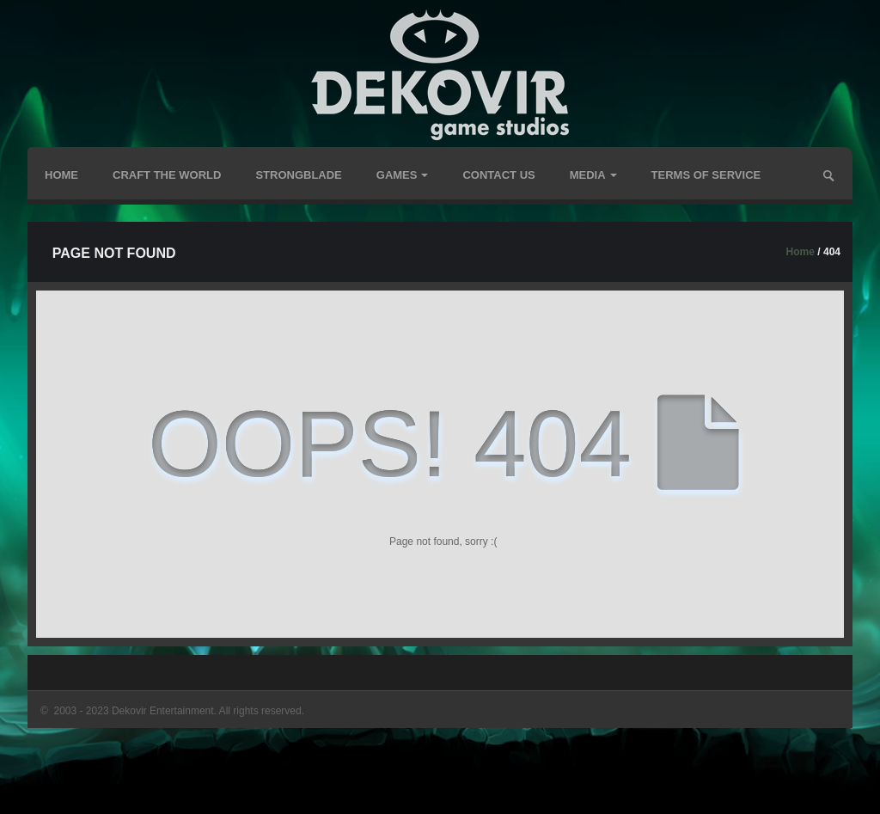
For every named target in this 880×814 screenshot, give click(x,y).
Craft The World (167, 174)
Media (593, 174)
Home (61, 174)
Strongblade (298, 174)
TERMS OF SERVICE (706, 174)
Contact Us (498, 174)
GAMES (402, 174)
